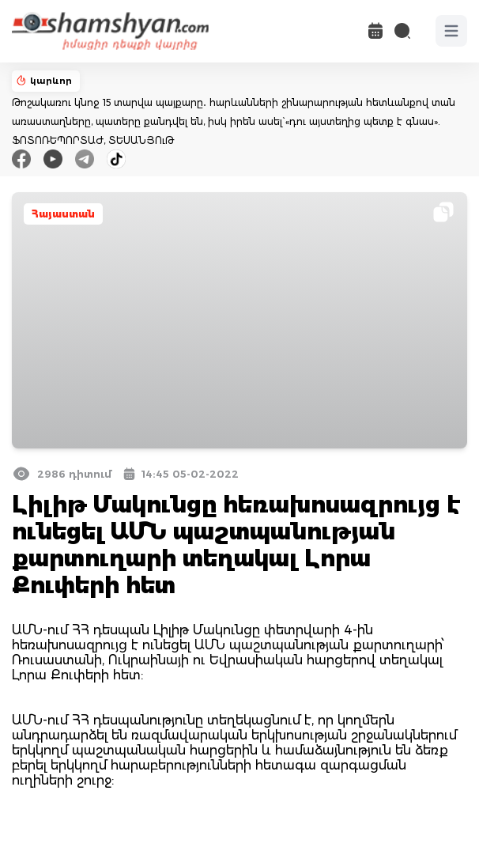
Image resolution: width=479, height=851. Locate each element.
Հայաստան (63, 214)
